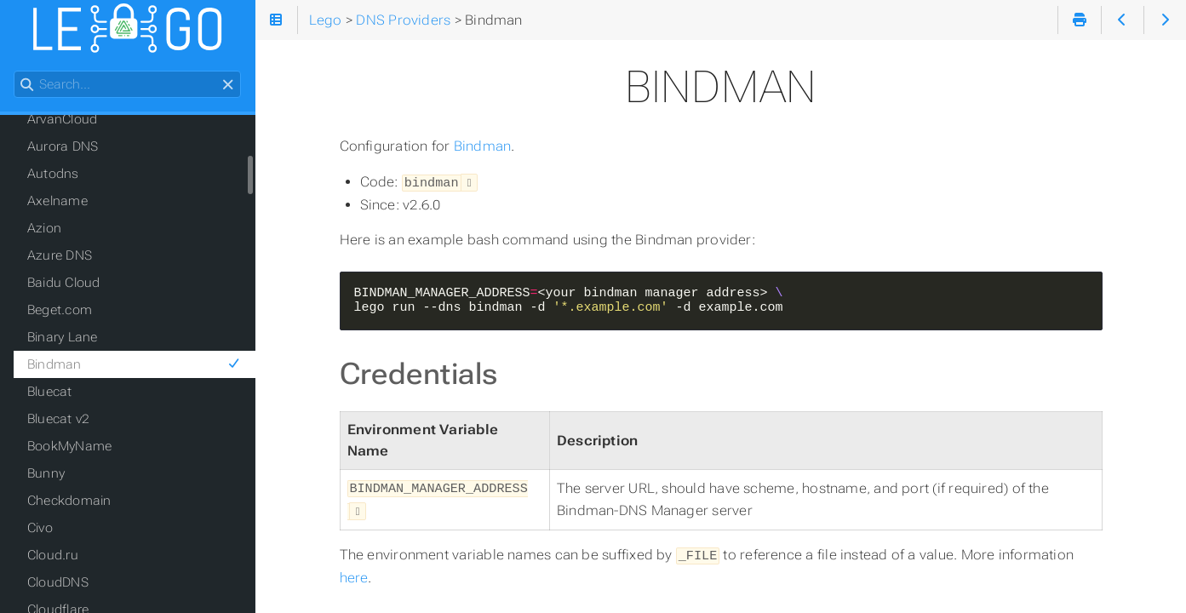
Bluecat (49, 391)
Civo (40, 528)
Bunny (46, 473)
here (354, 572)
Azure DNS (59, 255)
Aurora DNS (62, 146)
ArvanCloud (62, 119)
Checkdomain (69, 500)
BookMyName (69, 446)
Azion (44, 228)
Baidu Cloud (63, 282)
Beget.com (59, 310)
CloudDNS (58, 582)
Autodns (53, 173)
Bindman (483, 146)
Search (14, 71)
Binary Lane (62, 337)
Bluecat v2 (58, 419)
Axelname (57, 201)
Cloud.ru (52, 555)
